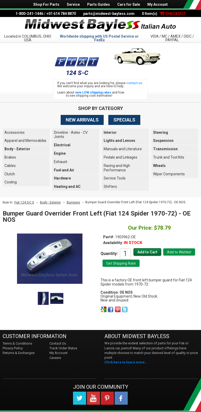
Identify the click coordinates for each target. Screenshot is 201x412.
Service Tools (115, 178)
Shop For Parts (46, 4)
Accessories (14, 132)
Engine (60, 153)
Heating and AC (67, 186)
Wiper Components (169, 174)
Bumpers (73, 202)
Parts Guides (98, 4)
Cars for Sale (128, 4)
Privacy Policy (13, 348)
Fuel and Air (64, 170)
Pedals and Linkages (120, 157)
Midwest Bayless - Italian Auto (100, 25)
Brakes (10, 157)
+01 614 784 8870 (61, 13)
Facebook (121, 398)
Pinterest (107, 398)
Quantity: (109, 253)
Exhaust (60, 162)
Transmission (165, 149)
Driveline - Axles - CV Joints (71, 134)
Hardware (62, 178)
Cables (10, 166)
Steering (160, 132)
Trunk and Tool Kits (168, 157)
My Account (157, 4)
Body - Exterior (17, 149)
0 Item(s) (164, 13)
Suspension (163, 140)
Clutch (9, 174)
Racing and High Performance (117, 168)
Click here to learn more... (126, 362)
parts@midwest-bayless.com (109, 13)
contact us (134, 83)
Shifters (110, 186)
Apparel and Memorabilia (25, 140)
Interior (110, 132)
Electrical (62, 145)
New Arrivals (82, 120)
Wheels (159, 166)
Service (73, 4)
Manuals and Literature (123, 149)
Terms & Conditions (17, 343)
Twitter (79, 398)
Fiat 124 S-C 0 (24, 202)
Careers (55, 358)
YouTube (93, 398)
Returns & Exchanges (19, 353)
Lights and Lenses (119, 140)
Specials (124, 120)
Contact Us (57, 343)
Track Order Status (63, 348)
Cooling (10, 182)
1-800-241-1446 (29, 13)
